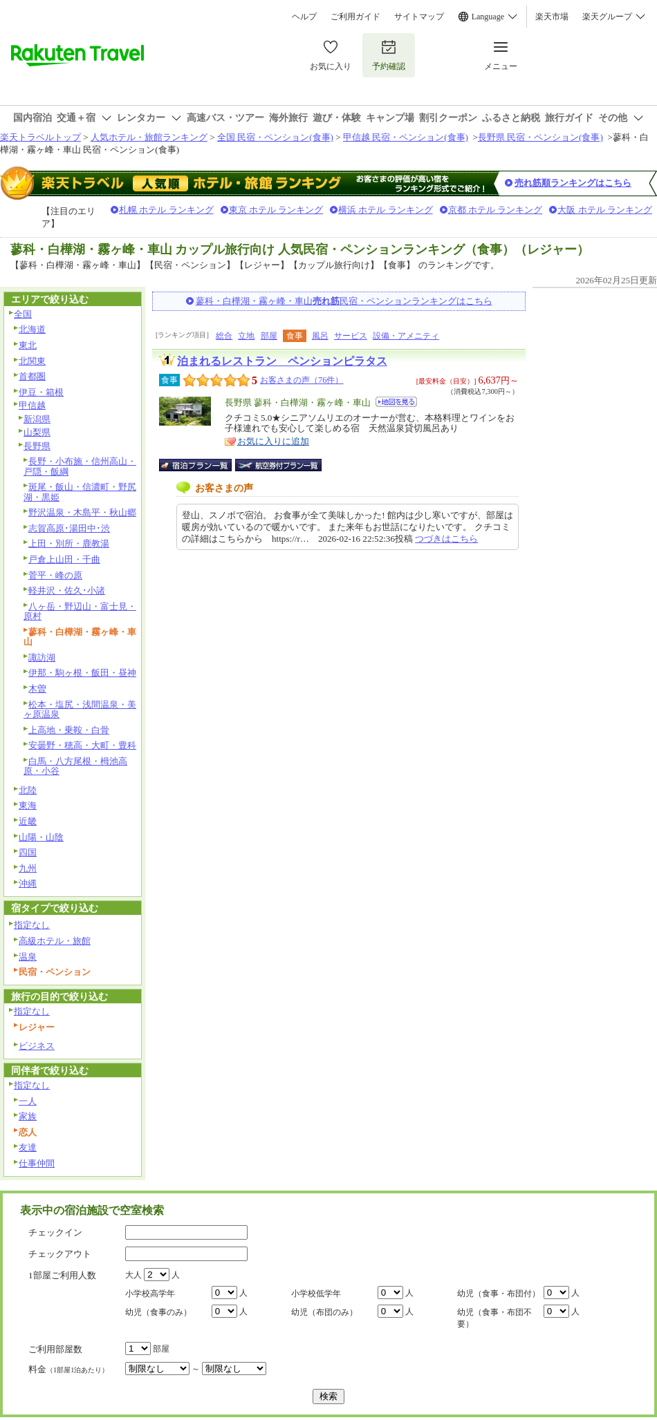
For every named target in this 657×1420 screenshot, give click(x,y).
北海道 (32, 329)
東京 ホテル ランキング (276, 210)
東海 (28, 805)
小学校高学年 (150, 1293)
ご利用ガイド (355, 16)
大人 (133, 1275)
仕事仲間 (37, 1163)
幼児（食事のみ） (158, 1312)
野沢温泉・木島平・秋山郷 (82, 512)
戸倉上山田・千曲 (64, 559)
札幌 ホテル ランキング (166, 210)
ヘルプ (304, 16)
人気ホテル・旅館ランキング (149, 137)
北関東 (32, 361)
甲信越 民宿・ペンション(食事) (405, 137)
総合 (224, 336)
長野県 (37, 446)
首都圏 (32, 376)
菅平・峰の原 (55, 575)
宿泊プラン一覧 (202, 465)
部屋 (269, 336)
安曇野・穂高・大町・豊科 (82, 745)
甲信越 (32, 405)
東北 (28, 345)
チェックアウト (59, 1254)
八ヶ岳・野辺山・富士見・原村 (80, 611)
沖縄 (28, 883)
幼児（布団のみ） (324, 1312)
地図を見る (396, 402)
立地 (246, 336)
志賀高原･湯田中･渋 (69, 528)
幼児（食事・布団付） (498, 1293)
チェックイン (55, 1232)
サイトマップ (419, 16)
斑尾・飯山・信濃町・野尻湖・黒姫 (80, 492)
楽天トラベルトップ (40, 137)
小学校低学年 (316, 1293)
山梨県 (37, 432)
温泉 (28, 957)
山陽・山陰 (41, 837)
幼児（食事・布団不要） (494, 1318)
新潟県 (37, 419)
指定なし (32, 925)
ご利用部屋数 (55, 1349)
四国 (28, 852)
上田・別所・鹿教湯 (68, 543)
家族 (28, 1116)
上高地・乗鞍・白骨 (68, 730)
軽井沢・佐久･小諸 (66, 590)
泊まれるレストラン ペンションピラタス (282, 361)
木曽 (37, 688)
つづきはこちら (446, 538)
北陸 (28, 790)
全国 (23, 314)
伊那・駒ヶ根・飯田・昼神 (82, 673)
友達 (28, 1147)
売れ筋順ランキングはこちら (573, 183)
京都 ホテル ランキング (495, 210)
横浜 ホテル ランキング (385, 210)
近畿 (28, 821)
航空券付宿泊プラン (278, 465)
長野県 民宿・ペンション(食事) (540, 137)
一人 (28, 1101)
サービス (350, 336)
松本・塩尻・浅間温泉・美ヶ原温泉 (80, 709)
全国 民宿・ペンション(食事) (275, 137)
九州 (28, 868)
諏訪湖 (41, 657)
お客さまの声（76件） (301, 380)
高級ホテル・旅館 (55, 941)
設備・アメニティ (406, 336)
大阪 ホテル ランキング (604, 210)
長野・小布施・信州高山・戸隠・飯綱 (80, 466)
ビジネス (37, 1046)
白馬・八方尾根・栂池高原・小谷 (75, 766)
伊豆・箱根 (41, 392)
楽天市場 (551, 16)
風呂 (320, 336)
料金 (68, 1369)
